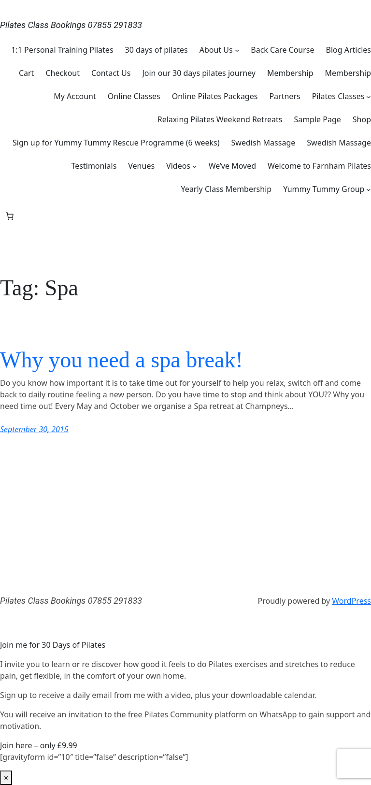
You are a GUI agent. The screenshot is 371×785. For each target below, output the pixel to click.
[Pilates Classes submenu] (368, 96)
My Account (75, 96)
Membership (290, 73)
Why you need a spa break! (121, 360)
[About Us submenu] (237, 49)
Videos (178, 165)
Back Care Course (282, 49)
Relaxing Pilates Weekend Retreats (220, 119)
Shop (362, 119)
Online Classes (134, 96)
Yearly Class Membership (226, 189)
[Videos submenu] (194, 165)
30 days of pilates (156, 49)
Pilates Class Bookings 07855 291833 (71, 25)
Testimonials (94, 165)
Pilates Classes (338, 96)
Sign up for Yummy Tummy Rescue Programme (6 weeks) (116, 142)
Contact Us (110, 73)
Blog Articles (348, 49)
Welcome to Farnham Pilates (319, 165)
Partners (284, 96)
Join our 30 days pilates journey (199, 73)
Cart (26, 73)
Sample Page (317, 119)
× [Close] (6, 777)
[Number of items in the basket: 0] (9, 216)
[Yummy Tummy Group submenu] (368, 189)
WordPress (351, 601)
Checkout (62, 73)
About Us (216, 49)
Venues (141, 165)
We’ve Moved (232, 165)
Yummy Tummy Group (323, 189)
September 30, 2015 (34, 429)
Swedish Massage (263, 142)
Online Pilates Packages (215, 96)
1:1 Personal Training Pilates (62, 49)
